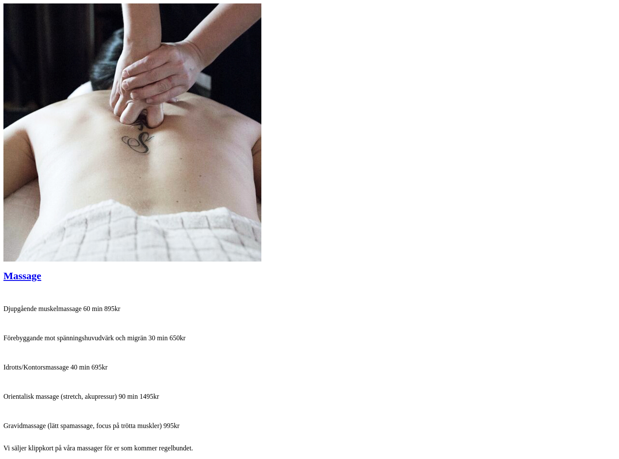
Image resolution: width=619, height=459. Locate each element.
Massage (22, 275)
